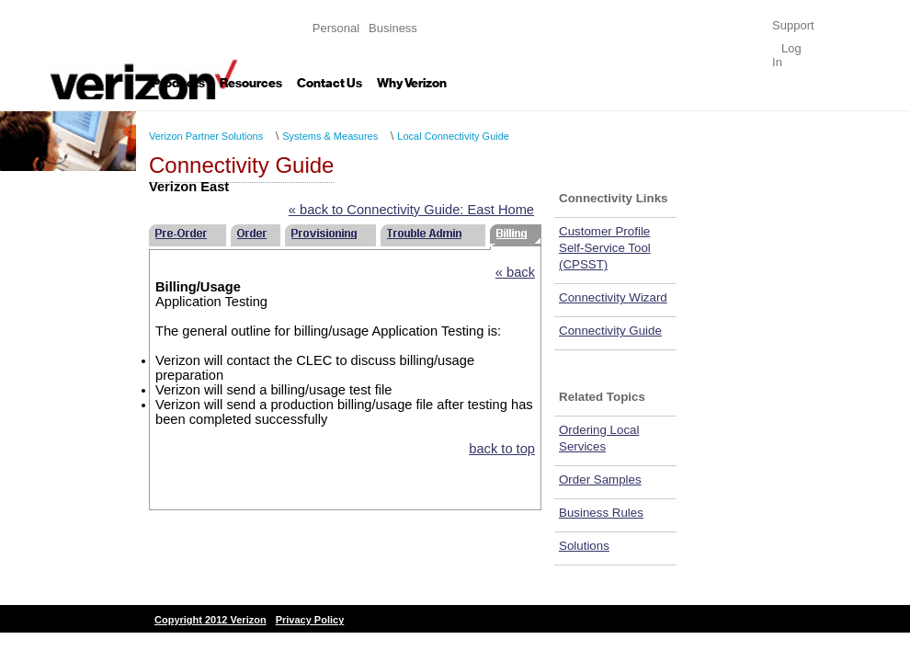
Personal (336, 28)
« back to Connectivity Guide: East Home (411, 209)
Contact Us (329, 83)
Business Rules (601, 512)
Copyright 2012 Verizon (210, 619)
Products (178, 83)
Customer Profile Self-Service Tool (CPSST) (605, 247)
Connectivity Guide (610, 330)
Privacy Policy (310, 619)
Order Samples (600, 479)
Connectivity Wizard (613, 297)
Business (393, 28)
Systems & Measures (330, 136)
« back (515, 272)
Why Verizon (412, 83)
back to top (502, 448)
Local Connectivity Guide (453, 136)
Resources (251, 83)
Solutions (584, 546)
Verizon (143, 49)
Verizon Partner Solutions (206, 136)
